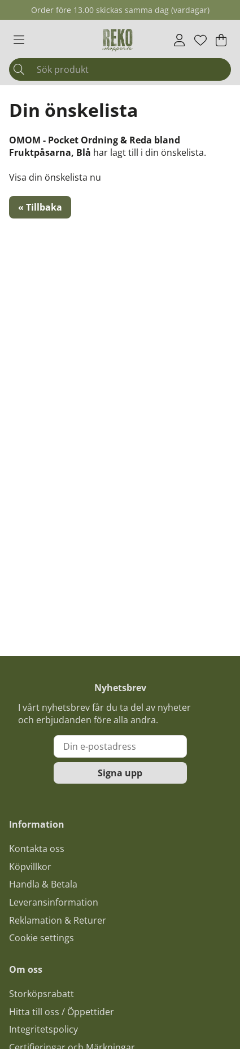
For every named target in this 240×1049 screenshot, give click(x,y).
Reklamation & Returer (57, 920)
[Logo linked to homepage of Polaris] (117, 40)
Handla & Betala (43, 884)
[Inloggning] (179, 40)
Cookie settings (41, 938)
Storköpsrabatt (41, 993)
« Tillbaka (40, 207)
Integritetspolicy (43, 1029)
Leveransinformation (53, 902)
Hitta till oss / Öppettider (61, 1012)
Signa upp (120, 773)
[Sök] (120, 69)
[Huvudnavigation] (19, 40)
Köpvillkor (30, 866)
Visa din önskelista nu (55, 177)
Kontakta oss (36, 848)
